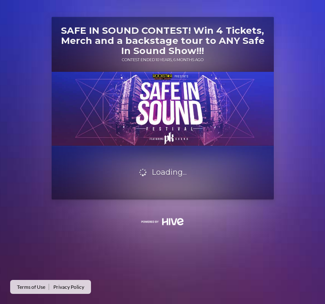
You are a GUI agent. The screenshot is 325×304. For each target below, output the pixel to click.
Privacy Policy (68, 287)
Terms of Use (31, 287)
